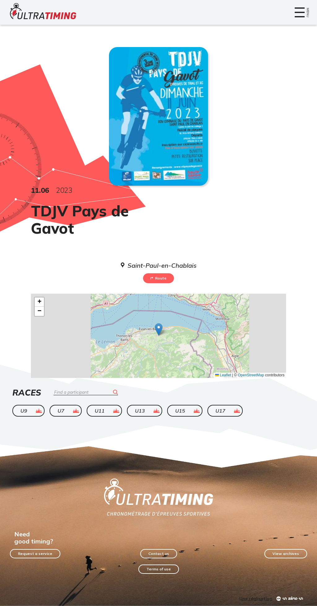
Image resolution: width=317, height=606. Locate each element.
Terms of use (158, 569)
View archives (285, 553)
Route (158, 278)
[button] (159, 329)
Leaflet (223, 375)
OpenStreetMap (251, 375)
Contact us (158, 553)
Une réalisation (255, 598)
